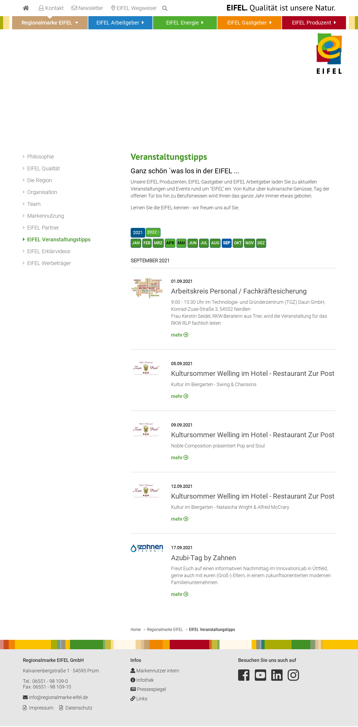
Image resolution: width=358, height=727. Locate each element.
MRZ (160, 243)
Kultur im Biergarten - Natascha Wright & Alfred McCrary (230, 508)
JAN (136, 243)
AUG (220, 243)
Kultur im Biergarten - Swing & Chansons (213, 385)
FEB (148, 243)
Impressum (41, 708)
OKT (243, 243)
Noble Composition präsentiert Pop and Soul (218, 447)
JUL (208, 243)
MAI (184, 243)
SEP (232, 243)
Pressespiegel (148, 690)
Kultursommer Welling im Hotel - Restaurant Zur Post (253, 374)
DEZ (268, 243)
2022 (152, 232)
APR (172, 243)
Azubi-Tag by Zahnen (203, 559)
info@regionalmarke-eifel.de (55, 698)
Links (138, 699)
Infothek (142, 681)
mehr (176, 336)
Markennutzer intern (154, 671)
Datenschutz (78, 708)
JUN (196, 243)
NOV (256, 243)
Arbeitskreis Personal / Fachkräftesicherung (239, 292)
